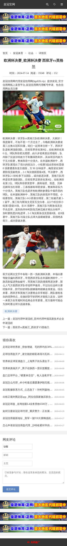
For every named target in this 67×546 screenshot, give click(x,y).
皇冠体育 (18, 53)
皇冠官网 (9, 4)
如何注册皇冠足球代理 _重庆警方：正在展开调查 (30, 411)
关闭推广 (35, 542)
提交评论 (11, 491)
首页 (5, 53)
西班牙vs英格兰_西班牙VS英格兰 (31, 327)
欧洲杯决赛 (11, 311)
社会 (30, 53)
